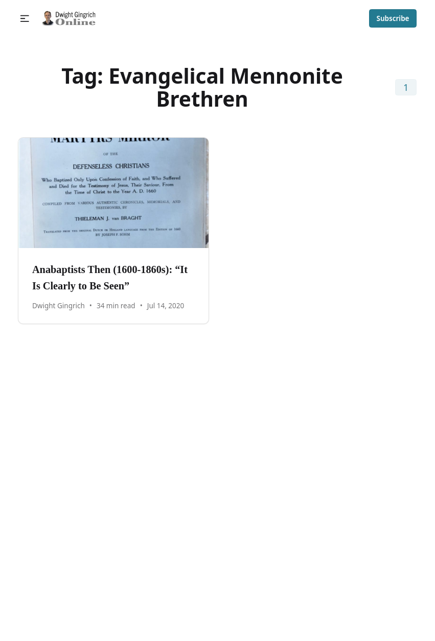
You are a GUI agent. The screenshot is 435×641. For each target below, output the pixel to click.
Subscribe (393, 18)
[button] (24, 18)
